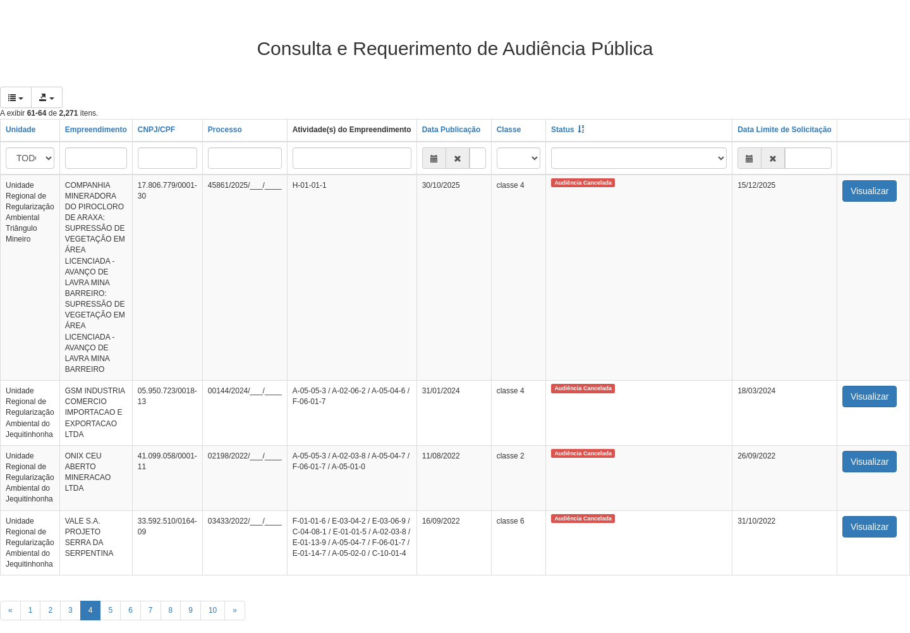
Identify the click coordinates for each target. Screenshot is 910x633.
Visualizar (870, 191)
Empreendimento (96, 129)
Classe (509, 129)
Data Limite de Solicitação (784, 129)
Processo (225, 129)
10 (213, 610)
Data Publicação (451, 129)
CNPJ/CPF (156, 129)
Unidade (20, 129)
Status (562, 129)
